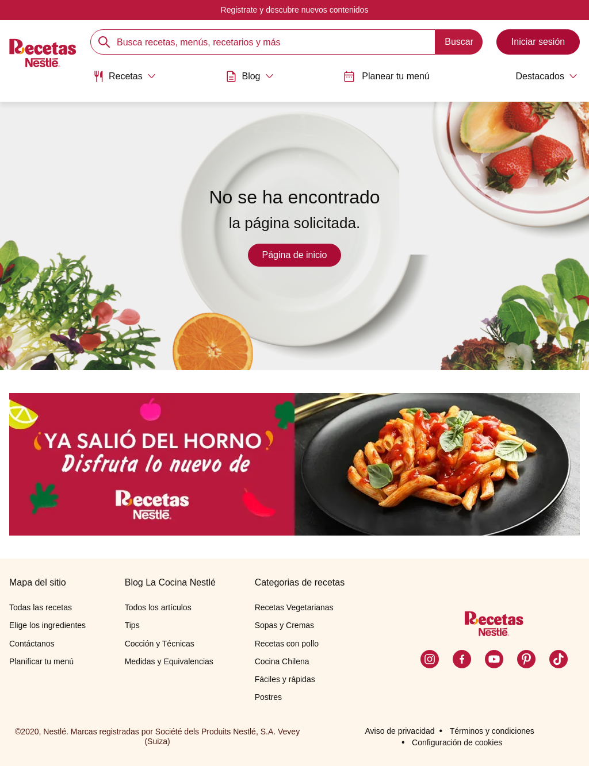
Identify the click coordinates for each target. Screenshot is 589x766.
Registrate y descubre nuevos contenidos (295, 9)
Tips (132, 625)
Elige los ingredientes (47, 625)
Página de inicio (294, 255)
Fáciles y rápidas (285, 679)
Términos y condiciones (492, 731)
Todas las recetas (40, 607)
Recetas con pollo (287, 643)
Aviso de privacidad (399, 731)
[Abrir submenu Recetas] (124, 76)
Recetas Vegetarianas (294, 607)
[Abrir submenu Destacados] (538, 76)
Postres (268, 697)
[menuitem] (124, 80)
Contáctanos (32, 643)
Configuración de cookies (457, 742)
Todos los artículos (158, 607)
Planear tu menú (386, 76)
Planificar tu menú (41, 661)
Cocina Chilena (282, 661)
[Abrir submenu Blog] (249, 76)
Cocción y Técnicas (159, 643)
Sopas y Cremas (284, 625)
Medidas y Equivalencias (169, 661)
